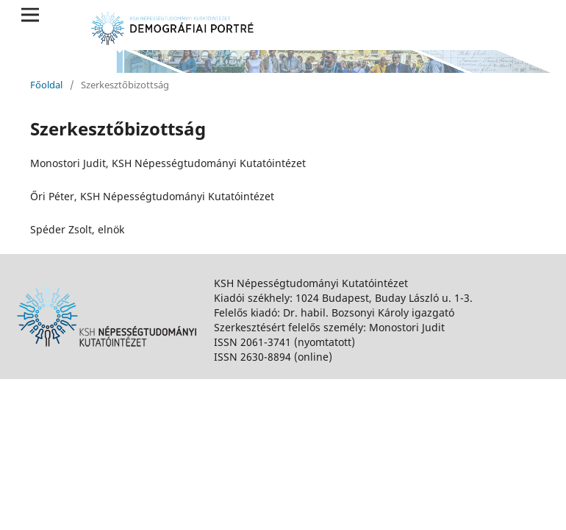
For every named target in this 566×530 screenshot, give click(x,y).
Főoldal (46, 84)
